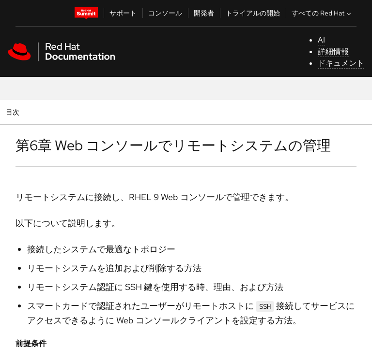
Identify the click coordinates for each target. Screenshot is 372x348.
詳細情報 (333, 51)
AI (321, 40)
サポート (123, 13)
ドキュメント (341, 63)
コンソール (165, 13)
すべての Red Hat (322, 13)
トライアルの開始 (253, 13)
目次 (13, 111)
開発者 (204, 13)
